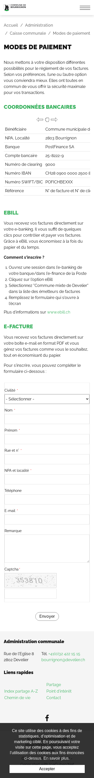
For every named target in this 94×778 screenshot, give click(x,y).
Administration (39, 25)
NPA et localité (18, 471)
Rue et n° (13, 450)
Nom (10, 410)
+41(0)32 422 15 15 (64, 653)
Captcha (12, 569)
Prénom (12, 430)
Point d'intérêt (58, 691)
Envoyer (47, 616)
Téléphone (13, 491)
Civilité (11, 390)
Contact (53, 697)
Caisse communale (28, 33)
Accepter (47, 769)
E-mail (11, 511)
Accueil (11, 25)
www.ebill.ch (58, 312)
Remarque (13, 531)
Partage (53, 684)
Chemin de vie (17, 697)
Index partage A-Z (21, 691)
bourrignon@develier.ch (63, 659)
